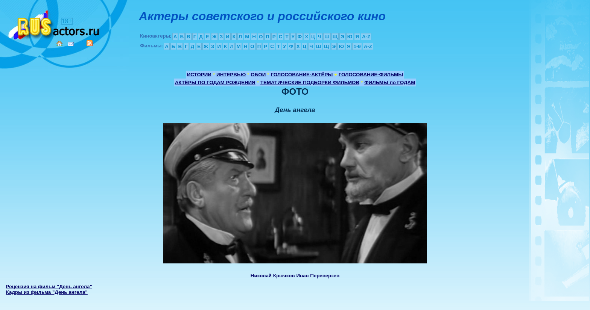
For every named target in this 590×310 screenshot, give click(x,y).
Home (59, 43)
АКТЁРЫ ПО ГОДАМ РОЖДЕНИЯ (215, 82)
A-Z (366, 36)
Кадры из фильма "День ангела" (47, 292)
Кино (55, 23)
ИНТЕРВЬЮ (231, 74)
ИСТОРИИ (199, 74)
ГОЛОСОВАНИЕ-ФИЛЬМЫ (371, 74)
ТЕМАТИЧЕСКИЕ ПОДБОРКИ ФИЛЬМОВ (309, 82)
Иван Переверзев (317, 275)
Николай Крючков (273, 275)
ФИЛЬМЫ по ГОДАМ (389, 82)
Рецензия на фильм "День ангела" (49, 286)
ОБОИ (258, 74)
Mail (71, 44)
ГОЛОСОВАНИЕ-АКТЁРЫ (302, 74)
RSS (90, 43)
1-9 (356, 46)
